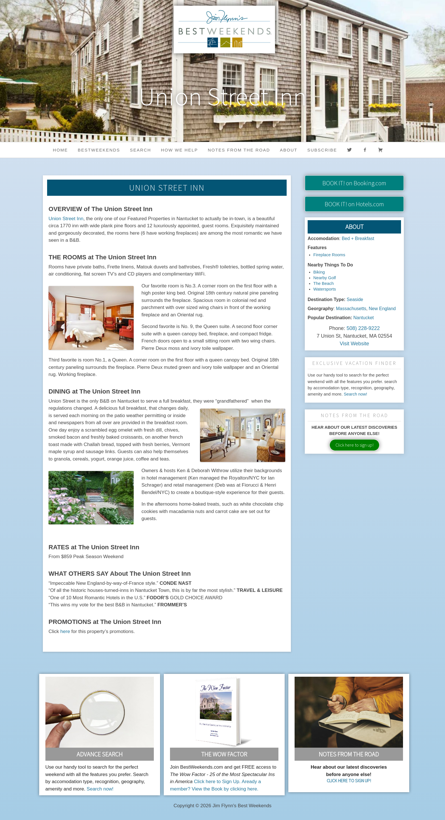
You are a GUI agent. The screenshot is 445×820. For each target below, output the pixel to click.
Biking (319, 272)
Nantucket (363, 317)
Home (60, 150)
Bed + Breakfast (358, 238)
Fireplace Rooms (329, 255)
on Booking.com (354, 183)
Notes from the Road (239, 150)
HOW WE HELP (179, 150)
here (65, 631)
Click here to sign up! (354, 445)
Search (140, 150)
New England (382, 308)
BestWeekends (99, 150)
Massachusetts (351, 308)
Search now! (355, 394)
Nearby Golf (324, 278)
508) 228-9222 (363, 328)
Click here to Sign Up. (217, 781)
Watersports (324, 289)
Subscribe (322, 150)
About (288, 150)
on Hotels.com (354, 204)
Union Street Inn (66, 218)
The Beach (323, 283)
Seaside (355, 299)
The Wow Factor (224, 754)
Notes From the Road (349, 754)
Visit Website (354, 343)
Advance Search (100, 754)
